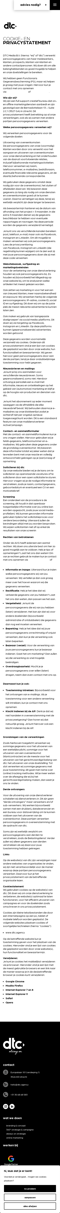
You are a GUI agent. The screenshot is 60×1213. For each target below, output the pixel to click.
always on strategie (16, 1133)
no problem (30, 1188)
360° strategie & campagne (20, 1129)
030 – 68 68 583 (40, 91)
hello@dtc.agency (17, 91)
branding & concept (16, 1125)
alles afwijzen (30, 1206)
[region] (30, 1189)
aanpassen (30, 1197)
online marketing (14, 1137)
